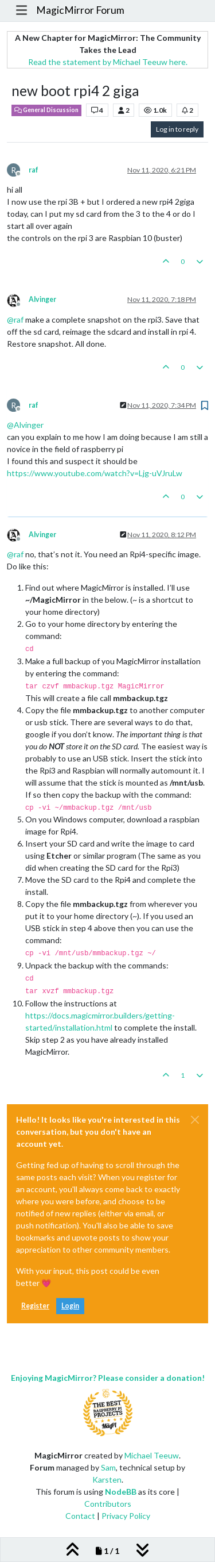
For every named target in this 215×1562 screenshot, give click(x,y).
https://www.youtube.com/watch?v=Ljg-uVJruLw (94, 473)
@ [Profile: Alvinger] (25, 425)
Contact (80, 1516)
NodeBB (120, 1491)
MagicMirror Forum (80, 10)
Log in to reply (177, 129)
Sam (108, 1467)
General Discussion (46, 109)
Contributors (107, 1504)
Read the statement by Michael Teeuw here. (107, 62)
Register (35, 1305)
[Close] (195, 1119)
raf (33, 170)
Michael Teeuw (151, 1455)
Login (70, 1305)
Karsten (107, 1479)
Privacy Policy (125, 1516)
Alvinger (42, 299)
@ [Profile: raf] (15, 319)
